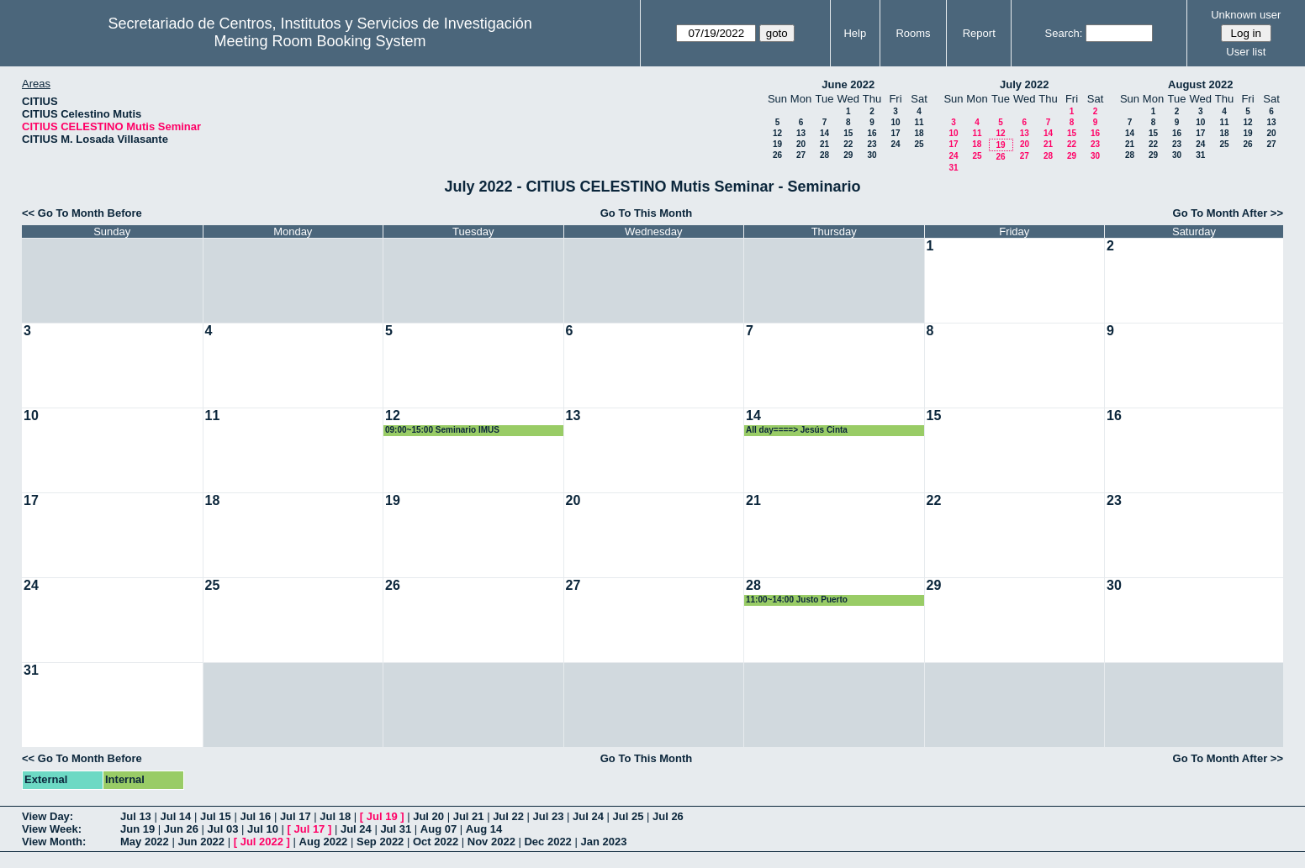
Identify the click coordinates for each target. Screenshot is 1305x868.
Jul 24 (588, 816)
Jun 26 (181, 829)
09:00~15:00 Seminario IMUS (442, 429)
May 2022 (144, 841)
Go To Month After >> (1228, 213)
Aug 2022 (323, 841)
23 (871, 144)
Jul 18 (335, 816)
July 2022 (1024, 84)
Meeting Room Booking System (320, 41)
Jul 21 (468, 816)
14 (824, 133)
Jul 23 (548, 816)
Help (854, 33)
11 (918, 122)
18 (918, 133)
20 (801, 144)
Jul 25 (628, 816)
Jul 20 (428, 816)
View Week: (52, 829)
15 (848, 133)
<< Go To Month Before (82, 213)
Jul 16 (255, 816)
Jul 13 (135, 816)
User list (1245, 51)
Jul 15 (215, 816)
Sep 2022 (380, 841)
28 (824, 155)
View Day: (47, 816)
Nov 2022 (491, 841)
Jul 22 (508, 816)
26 (777, 155)
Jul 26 (668, 816)
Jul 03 (223, 829)
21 (824, 144)
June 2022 (848, 84)
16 (871, 133)
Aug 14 (484, 829)
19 (777, 144)
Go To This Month (646, 213)
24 (895, 144)
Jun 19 (137, 829)
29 (848, 155)
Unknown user (1246, 14)
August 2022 (1200, 84)
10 (895, 122)
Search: (1064, 33)
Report (979, 33)
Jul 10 (262, 829)
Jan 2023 (603, 841)
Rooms (913, 33)
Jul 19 (382, 816)
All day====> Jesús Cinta (797, 429)
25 (918, 144)
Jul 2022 (261, 841)
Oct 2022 (435, 841)
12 (777, 133)
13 (801, 133)
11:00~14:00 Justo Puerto (797, 599)
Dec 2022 (547, 841)
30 (871, 155)
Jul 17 (295, 816)
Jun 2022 (201, 841)
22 (848, 144)
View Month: (54, 841)
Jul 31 (395, 829)
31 (953, 167)
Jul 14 (175, 816)
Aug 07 (438, 829)
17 (895, 133)
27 (801, 155)
